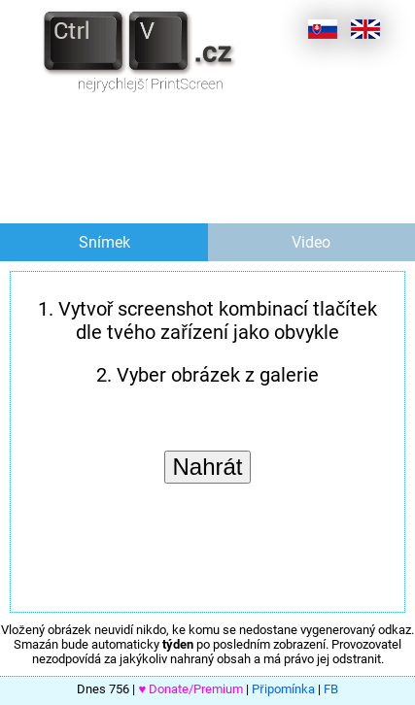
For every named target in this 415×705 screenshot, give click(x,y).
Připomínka (283, 689)
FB (331, 689)
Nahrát (207, 466)
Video (311, 242)
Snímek (104, 242)
